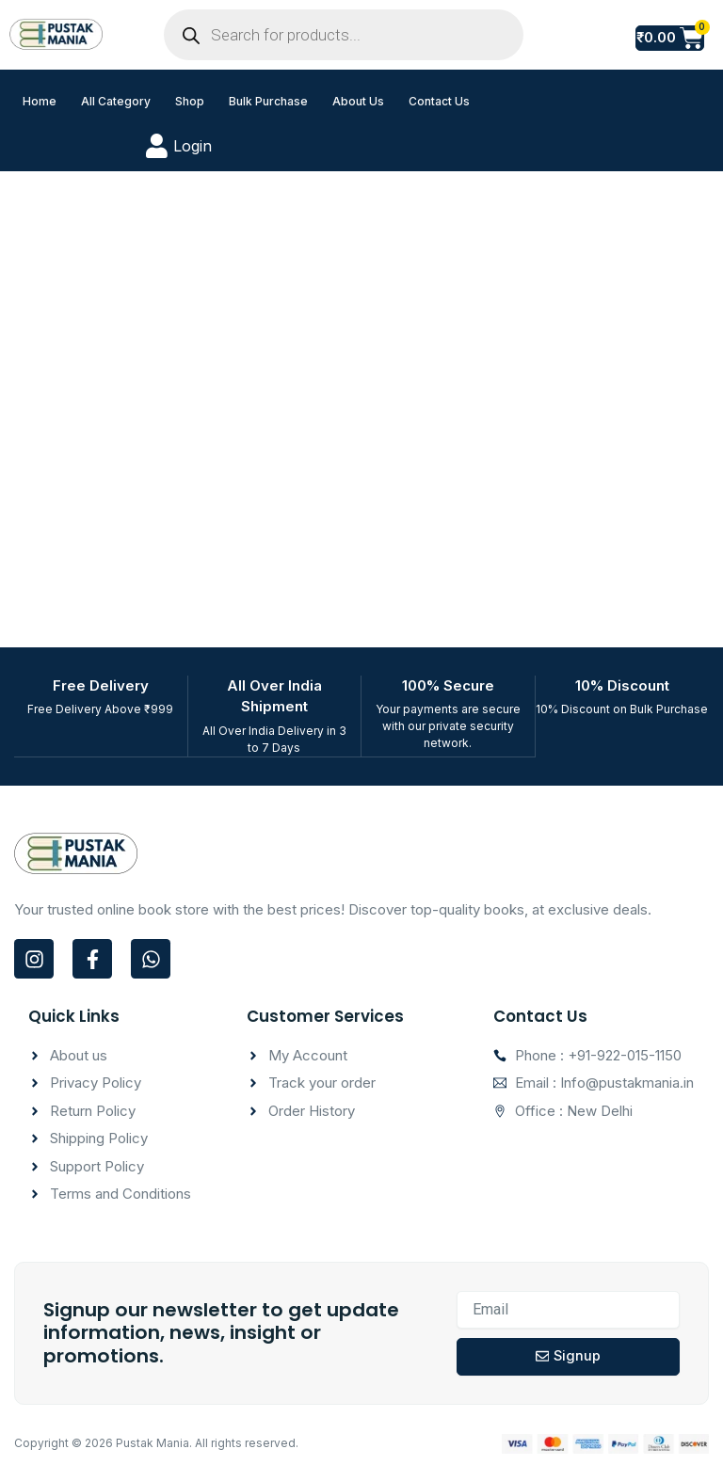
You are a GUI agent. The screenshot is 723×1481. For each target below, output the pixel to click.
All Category (116, 101)
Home (39, 101)
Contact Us (439, 101)
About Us (358, 101)
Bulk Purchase (268, 101)
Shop (189, 101)
